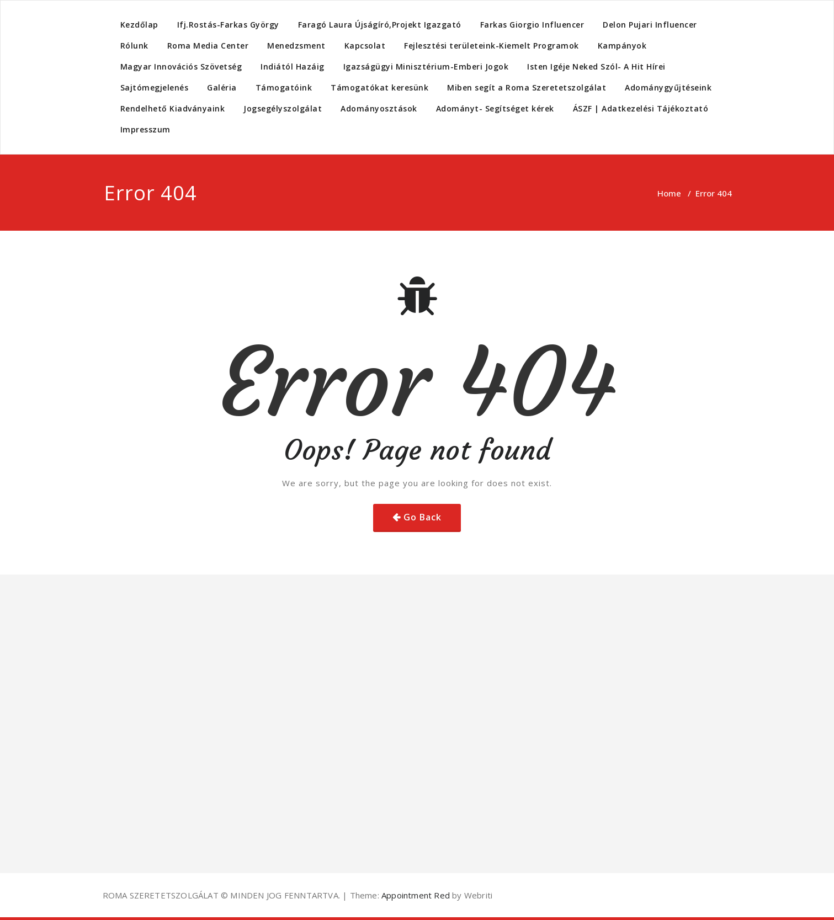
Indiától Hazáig (293, 66)
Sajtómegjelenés (154, 87)
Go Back (422, 517)
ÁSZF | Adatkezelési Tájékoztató (641, 108)
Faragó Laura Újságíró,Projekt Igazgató (379, 24)
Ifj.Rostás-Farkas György (228, 24)
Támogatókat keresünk (379, 87)
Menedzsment (296, 45)
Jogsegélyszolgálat (282, 108)
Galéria (222, 87)
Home (669, 193)
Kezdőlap (139, 24)
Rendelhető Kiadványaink (172, 108)
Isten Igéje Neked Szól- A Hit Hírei (596, 66)
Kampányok (622, 45)
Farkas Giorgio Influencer (532, 24)
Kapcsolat (365, 45)
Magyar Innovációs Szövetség (181, 66)
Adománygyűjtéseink (668, 87)
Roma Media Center (208, 45)
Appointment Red (414, 895)
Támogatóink (284, 87)
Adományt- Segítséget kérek (495, 108)
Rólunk (134, 45)
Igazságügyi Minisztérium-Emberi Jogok (426, 66)
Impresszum (145, 129)
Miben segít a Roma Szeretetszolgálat (526, 87)
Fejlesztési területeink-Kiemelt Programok (491, 45)
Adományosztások (379, 108)
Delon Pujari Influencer (650, 24)
